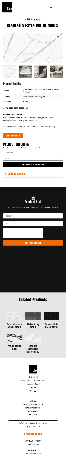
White (25, 101)
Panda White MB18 (15, 347)
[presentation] (23, 233)
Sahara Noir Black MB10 (51, 325)
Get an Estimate (13, 135)
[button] (58, 37)
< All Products (33, 19)
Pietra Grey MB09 (33, 325)
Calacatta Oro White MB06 (14, 325)
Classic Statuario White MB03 (32, 348)
